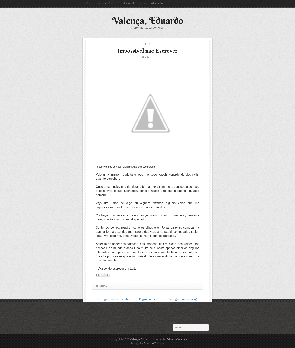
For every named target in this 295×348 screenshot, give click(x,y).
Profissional (126, 3)
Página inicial (148, 299)
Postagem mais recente (113, 299)
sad (147, 56)
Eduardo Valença (177, 339)
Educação (157, 3)
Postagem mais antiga (183, 299)
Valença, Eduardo (147, 20)
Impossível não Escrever (148, 51)
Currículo (109, 3)
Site (97, 3)
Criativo (142, 3)
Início (87, 3)
